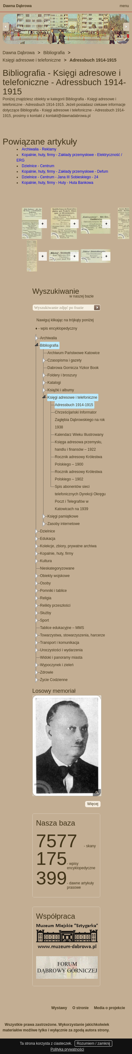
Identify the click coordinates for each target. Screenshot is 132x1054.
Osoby (45, 583)
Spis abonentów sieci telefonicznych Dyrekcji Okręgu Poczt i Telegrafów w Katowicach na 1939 (80, 497)
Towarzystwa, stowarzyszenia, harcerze (72, 635)
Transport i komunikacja (59, 642)
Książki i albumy (60, 390)
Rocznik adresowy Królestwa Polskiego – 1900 (78, 460)
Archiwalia (48, 338)
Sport (44, 620)
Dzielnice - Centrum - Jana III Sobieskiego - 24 (60, 177)
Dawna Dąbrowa (17, 6)
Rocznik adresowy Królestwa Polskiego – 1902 (78, 475)
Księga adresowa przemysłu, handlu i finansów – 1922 (78, 446)
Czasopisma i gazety (64, 360)
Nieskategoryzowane (57, 568)
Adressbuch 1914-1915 (74, 405)
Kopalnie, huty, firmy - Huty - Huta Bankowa (57, 182)
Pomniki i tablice (53, 590)
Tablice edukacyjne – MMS (62, 628)
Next (126, 26)
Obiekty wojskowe (55, 576)
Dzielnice (47, 531)
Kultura (46, 561)
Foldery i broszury (62, 375)
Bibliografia (49, 345)
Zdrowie (46, 672)
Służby (45, 613)
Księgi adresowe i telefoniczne (72, 397)
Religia (46, 598)
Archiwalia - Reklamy (39, 149)
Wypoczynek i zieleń (57, 665)
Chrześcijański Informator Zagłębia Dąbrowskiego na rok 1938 (80, 419)
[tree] (66, 508)
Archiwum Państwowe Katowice (73, 353)
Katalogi (54, 382)
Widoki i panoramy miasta (61, 657)
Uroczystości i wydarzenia (61, 650)
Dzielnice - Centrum (38, 166)
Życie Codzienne (54, 680)
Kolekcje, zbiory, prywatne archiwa (68, 546)
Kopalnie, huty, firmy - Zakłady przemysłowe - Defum (65, 171)
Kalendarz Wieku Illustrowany (79, 434)
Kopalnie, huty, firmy (56, 553)
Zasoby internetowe (63, 524)
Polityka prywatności (67, 1049)
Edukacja (47, 538)
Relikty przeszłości (55, 605)
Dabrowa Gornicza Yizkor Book (73, 368)
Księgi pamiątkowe (62, 516)
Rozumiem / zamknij (93, 1043)
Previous (5, 26)
